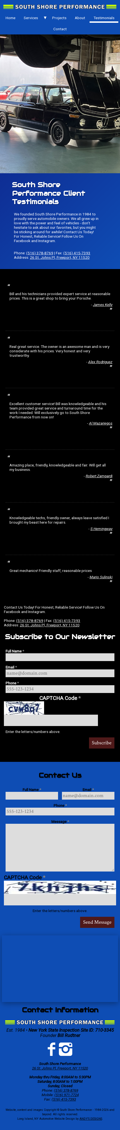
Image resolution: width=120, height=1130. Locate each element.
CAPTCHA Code (60, 698)
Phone (12, 683)
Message (60, 821)
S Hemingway (101, 528)
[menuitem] (10, 17)
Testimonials (103, 18)
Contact (60, 29)
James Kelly (102, 304)
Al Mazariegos (100, 423)
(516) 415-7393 (76, 253)
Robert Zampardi (99, 476)
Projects (59, 18)
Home (10, 18)
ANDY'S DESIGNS (91, 1118)
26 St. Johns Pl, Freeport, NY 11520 (60, 257)
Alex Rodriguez (100, 362)
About (80, 18)
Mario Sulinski (101, 577)
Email (11, 667)
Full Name (15, 651)
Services (31, 18)
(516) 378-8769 (39, 253)
